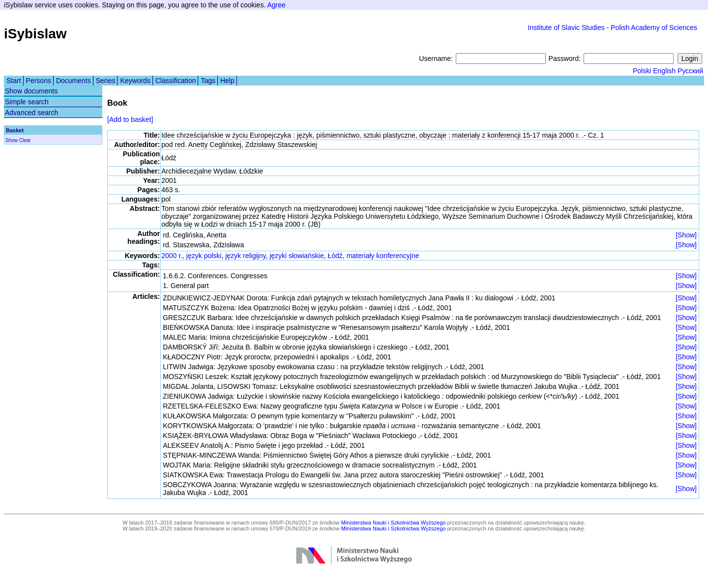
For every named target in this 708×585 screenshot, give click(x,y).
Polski (642, 71)
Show (11, 140)
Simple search (27, 102)
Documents (73, 81)
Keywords (135, 81)
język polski (204, 256)
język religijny (245, 256)
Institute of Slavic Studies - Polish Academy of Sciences (612, 27)
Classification (175, 81)
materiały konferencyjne (383, 256)
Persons (38, 81)
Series (106, 81)
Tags (208, 81)
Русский (690, 71)
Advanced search (31, 113)
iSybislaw (35, 33)
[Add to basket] (130, 119)
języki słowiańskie (296, 256)
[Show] (686, 235)
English (664, 71)
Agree (276, 5)
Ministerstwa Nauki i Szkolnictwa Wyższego (393, 523)
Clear (25, 140)
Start (13, 81)
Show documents (31, 91)
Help (227, 81)
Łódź (334, 256)
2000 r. (171, 256)
